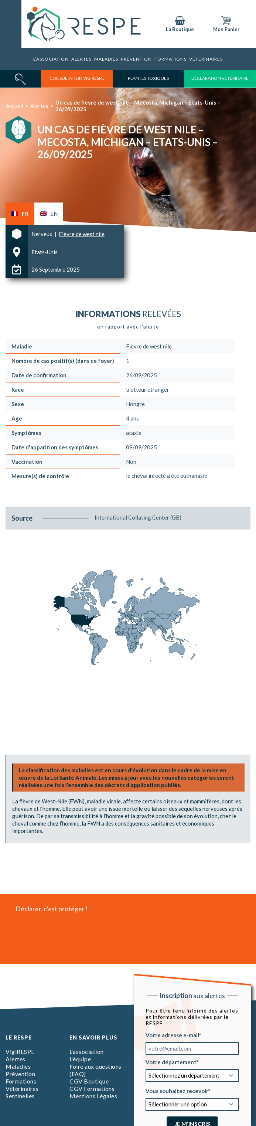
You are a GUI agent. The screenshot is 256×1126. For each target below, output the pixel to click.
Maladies (106, 59)
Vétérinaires (206, 59)
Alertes (81, 59)
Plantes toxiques (148, 78)
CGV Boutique (89, 1081)
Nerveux (42, 234)
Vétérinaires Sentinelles (22, 1092)
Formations (170, 59)
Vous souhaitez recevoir (176, 1091)
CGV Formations (92, 1088)
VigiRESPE (20, 1051)
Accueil (14, 105)
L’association (51, 59)
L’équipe (80, 1058)
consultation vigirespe (77, 78)
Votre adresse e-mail (172, 1035)
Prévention (136, 59)
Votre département (170, 1062)
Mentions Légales (93, 1095)
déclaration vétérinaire (220, 78)
